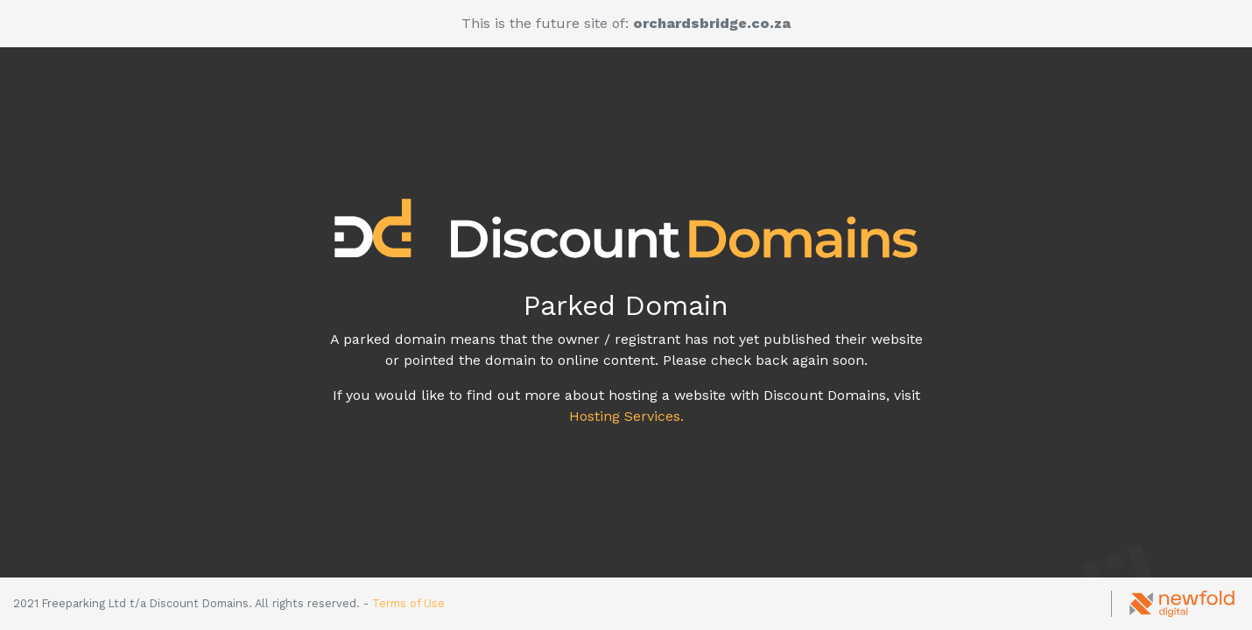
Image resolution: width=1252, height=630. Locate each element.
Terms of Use (408, 603)
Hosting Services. (626, 416)
